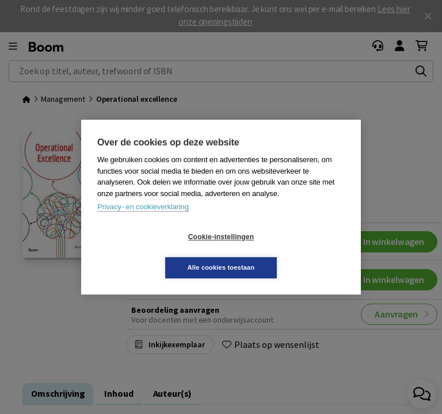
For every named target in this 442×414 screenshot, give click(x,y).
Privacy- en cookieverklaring (143, 222)
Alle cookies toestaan (289, 251)
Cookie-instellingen (152, 252)
